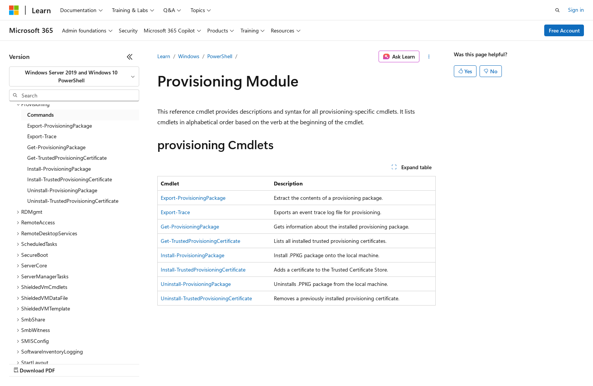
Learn (163, 56)
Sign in (576, 9)
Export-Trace (175, 212)
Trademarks (313, 363)
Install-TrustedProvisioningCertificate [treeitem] (69, 179)
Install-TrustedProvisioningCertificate (203, 269)
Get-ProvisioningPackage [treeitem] (56, 147)
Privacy (165, 363)
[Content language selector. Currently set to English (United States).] (43, 345)
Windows (188, 56)
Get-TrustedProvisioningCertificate (200, 240)
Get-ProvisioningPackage (190, 226)
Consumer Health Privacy (217, 363)
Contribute (135, 363)
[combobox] (74, 76)
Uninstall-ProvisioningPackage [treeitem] (62, 190)
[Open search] (557, 10)
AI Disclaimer (24, 363)
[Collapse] (129, 56)
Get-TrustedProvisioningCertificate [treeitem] (67, 157)
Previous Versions (68, 363)
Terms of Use (276, 363)
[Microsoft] (14, 10)
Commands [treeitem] (40, 114)
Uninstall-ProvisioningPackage (196, 283)
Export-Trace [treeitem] (41, 136)
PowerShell (219, 56)
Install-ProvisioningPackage (192, 255)
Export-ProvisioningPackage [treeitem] (59, 125)
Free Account (564, 30)
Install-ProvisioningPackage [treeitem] (59, 168)
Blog (103, 363)
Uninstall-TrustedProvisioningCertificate (206, 298)
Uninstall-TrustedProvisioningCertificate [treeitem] (72, 200)
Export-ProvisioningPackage (193, 197)
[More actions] (429, 57)
